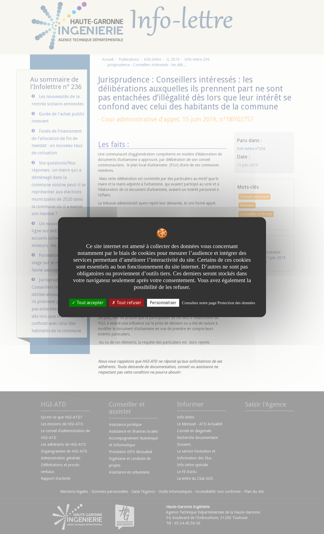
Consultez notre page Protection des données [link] (218, 303)
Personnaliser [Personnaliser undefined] (163, 302)
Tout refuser (126, 302)
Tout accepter (87, 302)
